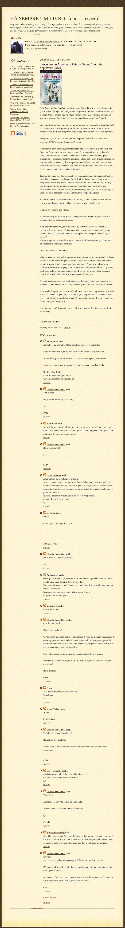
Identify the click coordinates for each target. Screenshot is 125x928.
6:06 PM (46, 547)
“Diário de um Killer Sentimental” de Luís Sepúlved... (19, 111)
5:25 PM (46, 438)
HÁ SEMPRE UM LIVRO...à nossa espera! (55, 18)
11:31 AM (46, 383)
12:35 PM (46, 681)
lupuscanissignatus (56, 832)
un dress (51, 513)
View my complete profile (36, 48)
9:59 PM (46, 599)
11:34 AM (46, 891)
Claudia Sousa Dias (47, 41)
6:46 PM (46, 506)
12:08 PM (46, 469)
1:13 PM (67, 328)
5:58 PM (46, 785)
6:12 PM (46, 568)
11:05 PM (46, 613)
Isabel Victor (53, 709)
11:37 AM (46, 417)
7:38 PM (46, 826)
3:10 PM (46, 702)
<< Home (46, 902)
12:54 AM (46, 723)
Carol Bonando (54, 475)
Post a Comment (49, 897)
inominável (52, 423)
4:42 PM (46, 847)
